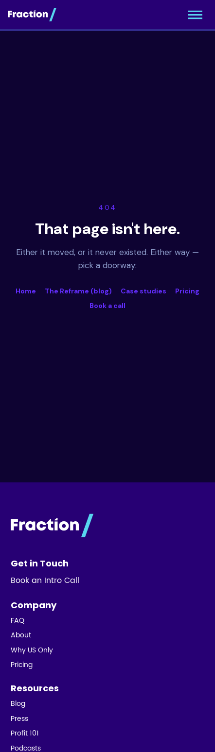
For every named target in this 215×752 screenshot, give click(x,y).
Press (19, 719)
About (21, 635)
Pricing (187, 291)
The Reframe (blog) (78, 291)
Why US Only (32, 650)
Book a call (107, 305)
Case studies (143, 291)
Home (26, 291)
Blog (18, 704)
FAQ (17, 620)
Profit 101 (25, 733)
